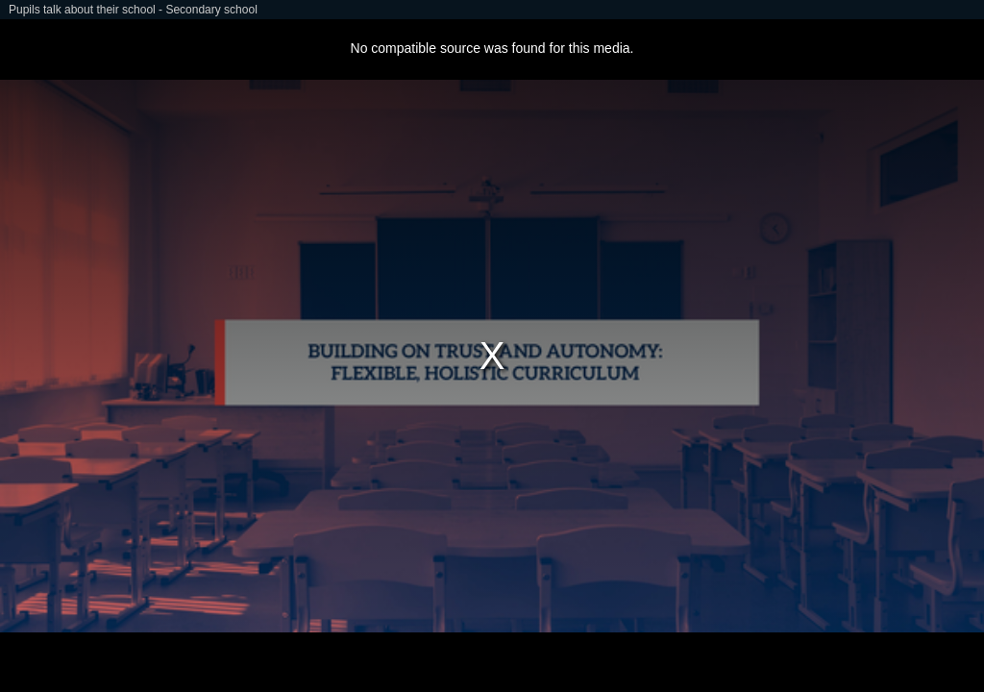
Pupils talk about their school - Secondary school (133, 9)
